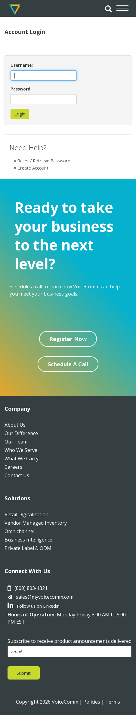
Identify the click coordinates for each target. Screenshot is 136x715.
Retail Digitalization (26, 514)
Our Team (16, 441)
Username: (22, 65)
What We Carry (22, 458)
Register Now (68, 338)
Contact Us (17, 475)
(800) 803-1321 (31, 588)
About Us (15, 425)
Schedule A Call (68, 364)
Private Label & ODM (28, 548)
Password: (21, 89)
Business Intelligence (28, 539)
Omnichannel (19, 531)
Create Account (31, 168)
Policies (91, 701)
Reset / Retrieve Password (42, 161)
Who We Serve (21, 450)
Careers (13, 467)
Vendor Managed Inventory (36, 523)
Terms (112, 701)
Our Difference (21, 433)
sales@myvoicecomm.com (44, 597)
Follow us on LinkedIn (34, 606)
